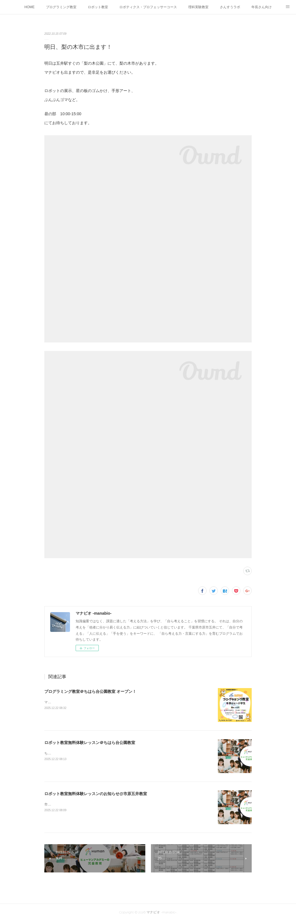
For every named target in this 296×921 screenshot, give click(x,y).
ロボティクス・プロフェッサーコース (148, 7)
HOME (30, 7)
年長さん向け (261, 7)
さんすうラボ (230, 7)
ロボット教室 (98, 7)
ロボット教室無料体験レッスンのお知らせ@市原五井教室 (95, 793)
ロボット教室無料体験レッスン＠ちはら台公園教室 (89, 742)
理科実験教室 (198, 7)
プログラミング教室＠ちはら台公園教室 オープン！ (90, 691)
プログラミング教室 (61, 7)
